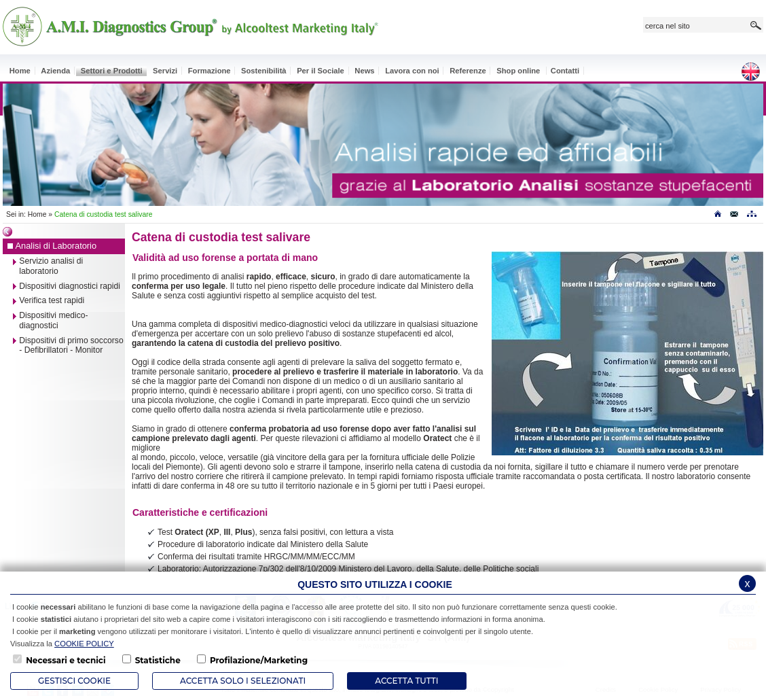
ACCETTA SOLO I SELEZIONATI (243, 681)
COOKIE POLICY (84, 644)
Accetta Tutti (406, 681)
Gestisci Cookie (74, 681)
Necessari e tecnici (65, 660)
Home (37, 214)
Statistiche (158, 660)
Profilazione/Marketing (259, 660)
